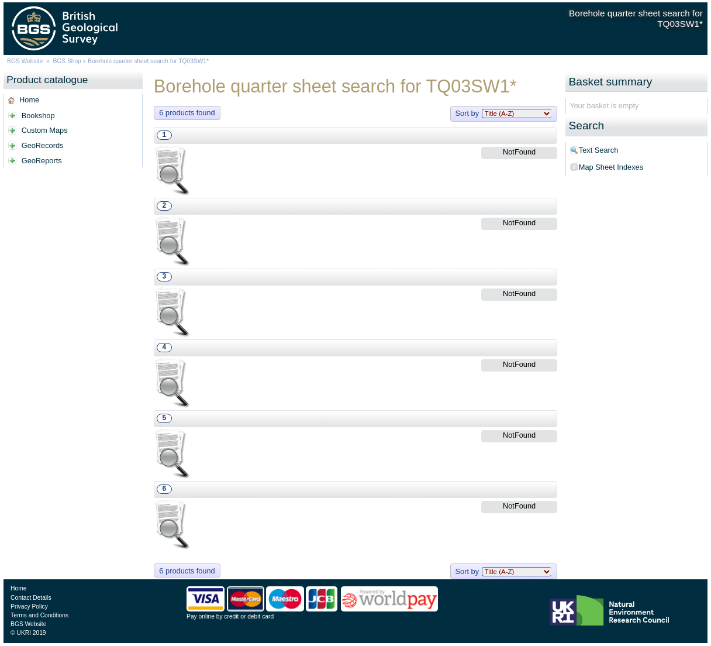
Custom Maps (45, 130)
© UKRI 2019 (28, 633)
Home (29, 99)
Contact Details (31, 598)
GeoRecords (43, 145)
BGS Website (25, 61)
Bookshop (38, 115)
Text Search (599, 150)
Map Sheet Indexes (611, 167)
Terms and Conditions (39, 615)
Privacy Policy (29, 606)
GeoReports (42, 160)
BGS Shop (67, 61)
